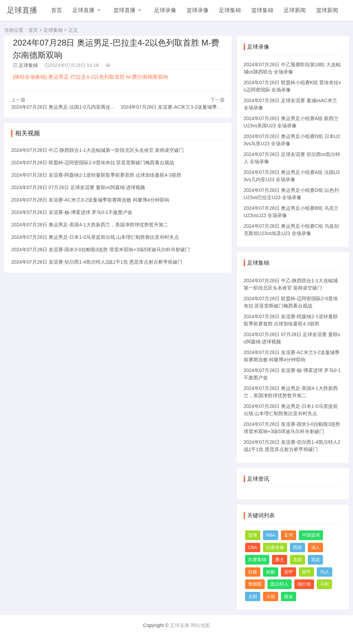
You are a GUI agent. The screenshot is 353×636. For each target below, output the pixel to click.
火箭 (270, 596)
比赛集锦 (257, 559)
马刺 (324, 584)
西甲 (306, 572)
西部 (297, 547)
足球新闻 (295, 10)
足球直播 (22, 10)
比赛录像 (275, 547)
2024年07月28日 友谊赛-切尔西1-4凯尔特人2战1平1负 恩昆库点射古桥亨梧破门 (96, 262)
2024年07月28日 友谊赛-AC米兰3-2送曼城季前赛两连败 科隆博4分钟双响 (200, 107)
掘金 (288, 596)
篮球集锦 (262, 10)
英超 (315, 559)
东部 (297, 559)
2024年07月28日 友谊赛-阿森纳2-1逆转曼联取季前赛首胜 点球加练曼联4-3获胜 (96, 175)
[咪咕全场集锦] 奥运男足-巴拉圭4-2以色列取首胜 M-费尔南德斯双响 (90, 77)
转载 (252, 572)
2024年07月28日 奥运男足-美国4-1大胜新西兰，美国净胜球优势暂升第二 (89, 224)
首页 (56, 10)
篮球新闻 (327, 10)
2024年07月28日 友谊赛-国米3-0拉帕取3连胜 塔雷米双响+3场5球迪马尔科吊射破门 (100, 249)
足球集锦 (230, 10)
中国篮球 (311, 535)
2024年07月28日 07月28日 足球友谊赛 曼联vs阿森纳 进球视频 (78, 187)
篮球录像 (197, 10)
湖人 (315, 547)
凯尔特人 (280, 584)
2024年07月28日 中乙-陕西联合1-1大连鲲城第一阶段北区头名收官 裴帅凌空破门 (97, 150)
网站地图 (200, 625)
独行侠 (304, 584)
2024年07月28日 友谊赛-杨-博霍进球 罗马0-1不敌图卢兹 (71, 212)
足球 (288, 535)
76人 (324, 572)
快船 (270, 572)
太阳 (252, 596)
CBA (253, 547)
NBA (270, 535)
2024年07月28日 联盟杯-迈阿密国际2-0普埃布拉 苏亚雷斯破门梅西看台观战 (92, 162)
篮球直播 (124, 10)
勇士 (279, 559)
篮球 (252, 535)
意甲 (288, 572)
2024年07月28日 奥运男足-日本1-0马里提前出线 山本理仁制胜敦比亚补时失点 (95, 237)
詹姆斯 (255, 584)
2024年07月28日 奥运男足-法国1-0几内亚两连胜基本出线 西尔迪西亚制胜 (90, 107)
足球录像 (165, 10)
